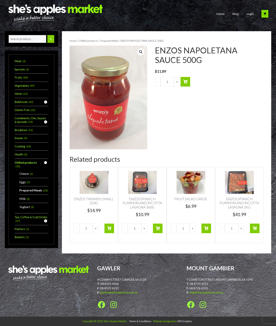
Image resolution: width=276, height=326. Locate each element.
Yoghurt (24, 207)
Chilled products (88, 40)
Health (19, 154)
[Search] (50, 39)
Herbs (18, 93)
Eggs (22, 182)
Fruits (18, 77)
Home (220, 14)
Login (250, 14)
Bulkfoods (21, 102)
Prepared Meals (109, 40)
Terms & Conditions (140, 321)
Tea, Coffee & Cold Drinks (31, 217)
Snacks (19, 138)
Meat (18, 61)
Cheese (24, 173)
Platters (20, 229)
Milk (22, 198)
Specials (20, 69)
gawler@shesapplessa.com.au (119, 292)
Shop (235, 14)
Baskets (20, 237)
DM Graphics (184, 321)
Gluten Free (22, 110)
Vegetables (22, 85)
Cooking (20, 146)
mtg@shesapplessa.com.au (206, 292)
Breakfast (21, 130)
